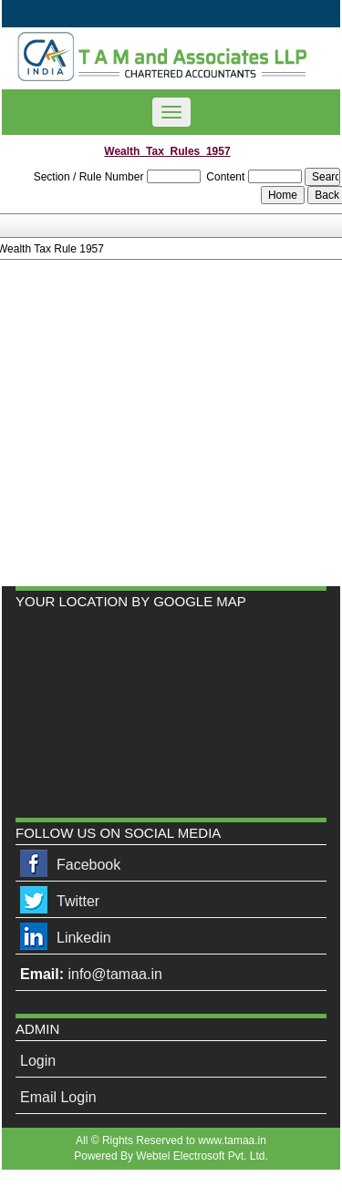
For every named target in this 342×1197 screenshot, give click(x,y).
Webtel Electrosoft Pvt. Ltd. (202, 1156)
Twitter (78, 901)
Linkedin (84, 937)
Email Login (58, 1097)
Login (38, 1060)
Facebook (88, 864)
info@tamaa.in (114, 974)
